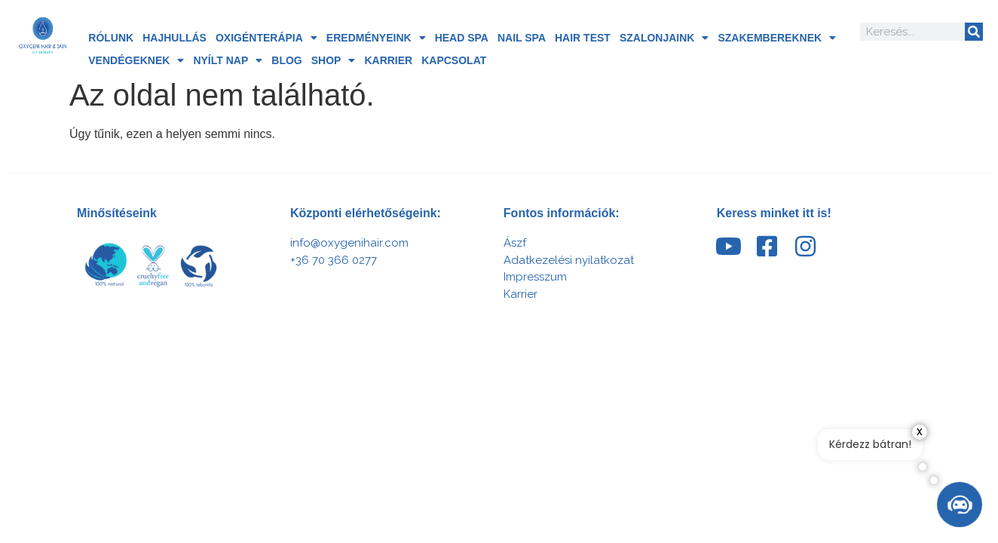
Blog (286, 60)
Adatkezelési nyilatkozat (569, 260)
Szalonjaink (664, 37)
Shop (333, 60)
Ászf (515, 243)
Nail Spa (521, 38)
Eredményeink (376, 37)
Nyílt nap (227, 60)
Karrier (388, 60)
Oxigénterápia (266, 37)
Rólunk (110, 38)
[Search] (974, 32)
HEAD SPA (461, 38)
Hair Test (583, 38)
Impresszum (535, 277)
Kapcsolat (453, 60)
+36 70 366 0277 (333, 260)
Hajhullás (174, 38)
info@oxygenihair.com (349, 243)
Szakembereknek (777, 37)
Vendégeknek (136, 60)
